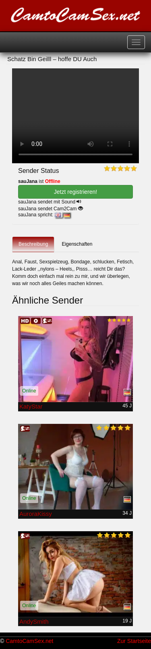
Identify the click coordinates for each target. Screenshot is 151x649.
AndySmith (34, 621)
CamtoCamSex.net (29, 641)
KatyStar (31, 406)
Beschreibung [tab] (33, 244)
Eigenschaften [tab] (77, 244)
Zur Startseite (134, 641)
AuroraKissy (35, 513)
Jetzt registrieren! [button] (75, 192)
